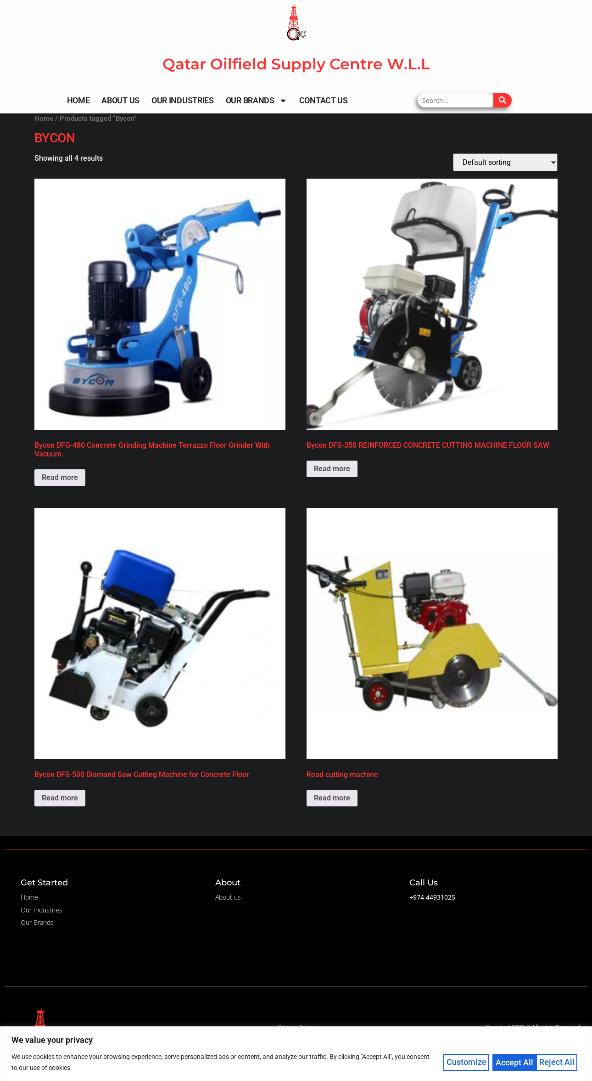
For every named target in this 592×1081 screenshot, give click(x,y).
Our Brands (256, 100)
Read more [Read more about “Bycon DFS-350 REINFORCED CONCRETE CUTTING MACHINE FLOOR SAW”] (332, 468)
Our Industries (182, 100)
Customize (466, 1062)
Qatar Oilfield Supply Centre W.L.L (296, 64)
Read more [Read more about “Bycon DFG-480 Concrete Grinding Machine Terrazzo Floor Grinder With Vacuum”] (60, 477)
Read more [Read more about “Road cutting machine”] (332, 798)
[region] (296, 1053)
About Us (120, 100)
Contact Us (323, 100)
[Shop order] (505, 162)
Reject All (513, 1062)
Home (78, 100)
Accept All (559, 1062)
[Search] (502, 100)
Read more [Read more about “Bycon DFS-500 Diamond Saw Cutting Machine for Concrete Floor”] (60, 798)
